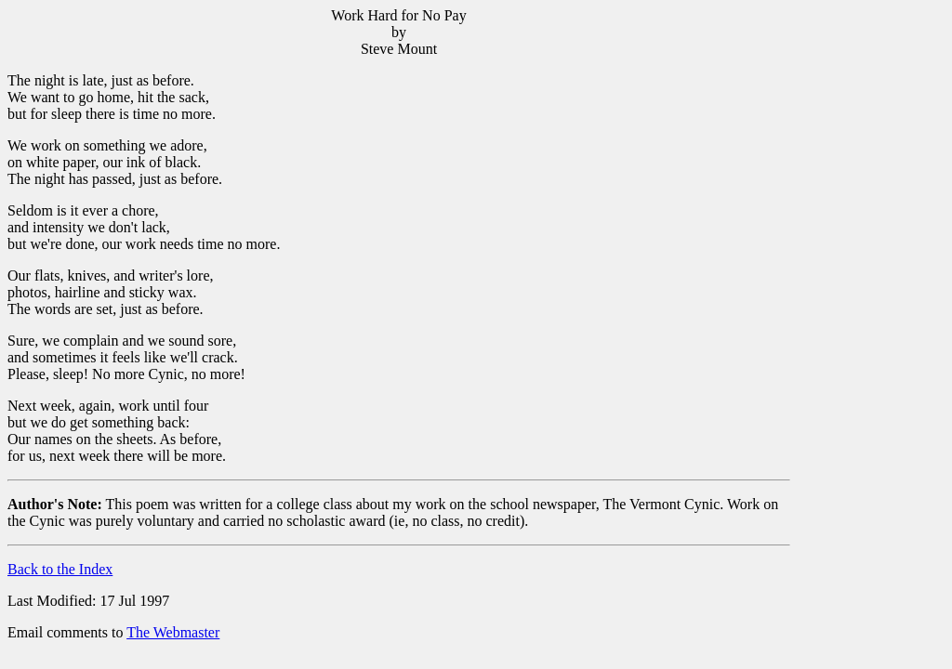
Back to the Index (59, 569)
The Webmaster (172, 632)
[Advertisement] (867, 289)
